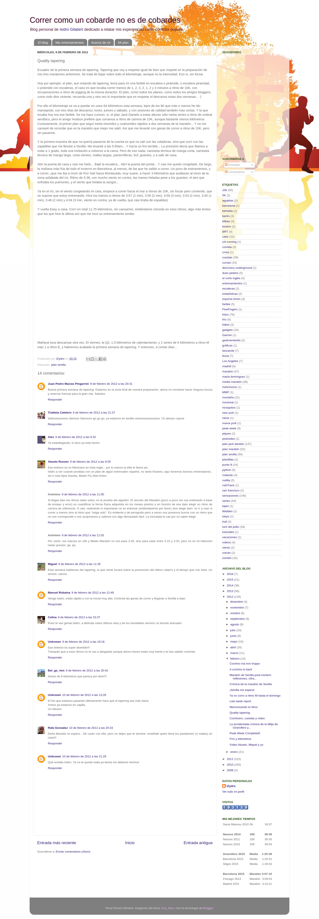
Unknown (54, 641)
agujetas (227, 200)
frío (224, 319)
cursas (226, 262)
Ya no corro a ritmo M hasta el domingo (255, 695)
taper (225, 506)
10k (224, 190)
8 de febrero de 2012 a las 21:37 (94, 412)
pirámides (228, 438)
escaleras (228, 288)
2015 (230, 579)
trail (224, 521)
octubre (235, 613)
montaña (228, 397)
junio (233, 635)
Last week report (240, 701)
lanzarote (228, 350)
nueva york (229, 423)
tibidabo (227, 511)
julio (233, 630)
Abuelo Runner (58, 461)
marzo (234, 653)
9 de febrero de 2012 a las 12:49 (93, 592)
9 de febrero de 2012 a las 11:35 (79, 564)
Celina (52, 617)
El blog (43, 42)
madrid (226, 366)
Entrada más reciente (56, 842)
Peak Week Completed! (245, 733)
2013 (230, 591)
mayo (234, 641)
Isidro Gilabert (71, 29)
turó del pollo (230, 526)
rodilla (226, 480)
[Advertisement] (249, 122)
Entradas (232, 164)
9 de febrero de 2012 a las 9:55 (90, 461)
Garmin (227, 335)
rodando (227, 475)
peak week (229, 428)
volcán (226, 552)
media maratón (232, 381)
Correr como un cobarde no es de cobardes (105, 20)
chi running (229, 241)
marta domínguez (233, 376)
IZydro (231, 786)
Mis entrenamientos (69, 42)
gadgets (227, 330)
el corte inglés (231, 278)
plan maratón (230, 449)
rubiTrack (228, 485)
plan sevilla (58, 364)
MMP (225, 392)
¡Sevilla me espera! (242, 690)
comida (227, 247)
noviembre (237, 607)
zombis (227, 558)
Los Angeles (230, 361)
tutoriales (228, 532)
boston (226, 226)
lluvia (225, 355)
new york (228, 412)
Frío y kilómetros (240, 738)
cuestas (227, 257)
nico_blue (167, 908)
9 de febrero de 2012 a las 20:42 (87, 670)
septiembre (238, 618)
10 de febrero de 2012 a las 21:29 (84, 756)
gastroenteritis (231, 340)
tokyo (225, 516)
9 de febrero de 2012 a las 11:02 (83, 535)
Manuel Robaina (59, 592)
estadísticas (230, 293)
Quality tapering (240, 712)
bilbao (226, 221)
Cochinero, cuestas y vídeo (247, 718)
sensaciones (230, 495)
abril (233, 647)
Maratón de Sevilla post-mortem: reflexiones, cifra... (251, 676)
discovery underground (237, 267)
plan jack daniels (233, 444)
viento (226, 547)
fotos (225, 314)
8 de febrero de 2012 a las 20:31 (111, 383)
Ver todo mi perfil (233, 791)
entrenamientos (232, 283)
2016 (230, 574)
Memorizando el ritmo (244, 707)
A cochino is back (241, 669)
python (226, 470)
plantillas (228, 459)
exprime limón (231, 299)
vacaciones (229, 537)
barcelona (228, 205)
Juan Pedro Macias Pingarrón (68, 383)
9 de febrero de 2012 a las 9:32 (75, 437)
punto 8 (227, 464)
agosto (235, 624)
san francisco (231, 490)
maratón (227, 371)
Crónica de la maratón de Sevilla (251, 684)
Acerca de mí (100, 42)
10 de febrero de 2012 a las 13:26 (84, 695)
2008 (230, 770)
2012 (230, 596)
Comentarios (235, 172)
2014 (230, 585)
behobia (227, 210)
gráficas (227, 345)
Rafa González (58, 727)
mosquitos (229, 407)
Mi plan (123, 42)
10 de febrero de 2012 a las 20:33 (91, 727)
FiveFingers (230, 309)
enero (234, 751)
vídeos (226, 542)
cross (225, 252)
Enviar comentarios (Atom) (73, 851)
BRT (225, 231)
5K (224, 195)
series (226, 500)
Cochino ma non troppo (245, 663)
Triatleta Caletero (60, 412)
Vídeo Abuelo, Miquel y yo (246, 744)
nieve (225, 418)
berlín (226, 216)
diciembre (237, 601)
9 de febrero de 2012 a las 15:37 (79, 617)
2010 (230, 764)
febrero (235, 658)
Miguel (52, 564)
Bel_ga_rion (56, 670)
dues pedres (230, 273)
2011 (230, 759)
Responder (55, 399)
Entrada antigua (198, 842)
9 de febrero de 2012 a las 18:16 (83, 641)
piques (226, 433)
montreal (228, 402)
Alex (51, 437)
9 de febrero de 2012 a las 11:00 (83, 494)
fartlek (226, 304)
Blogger (208, 908)
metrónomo (229, 387)
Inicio (130, 842)
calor (225, 236)
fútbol (225, 324)
